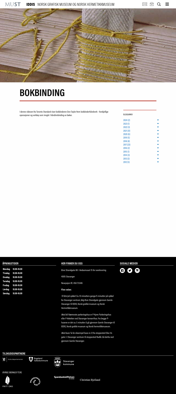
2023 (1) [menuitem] (126, 123)
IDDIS (70, 4)
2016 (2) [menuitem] (126, 148)
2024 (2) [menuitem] (126, 120)
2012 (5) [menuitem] (126, 162)
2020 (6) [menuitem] (126, 134)
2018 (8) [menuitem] (126, 141)
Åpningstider (10, 263)
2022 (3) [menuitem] (126, 127)
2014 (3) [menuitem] (126, 155)
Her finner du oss (72, 263)
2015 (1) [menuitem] (126, 151)
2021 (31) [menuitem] (126, 130)
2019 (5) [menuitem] (126, 137)
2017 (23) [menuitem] (126, 144)
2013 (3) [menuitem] (126, 158)
